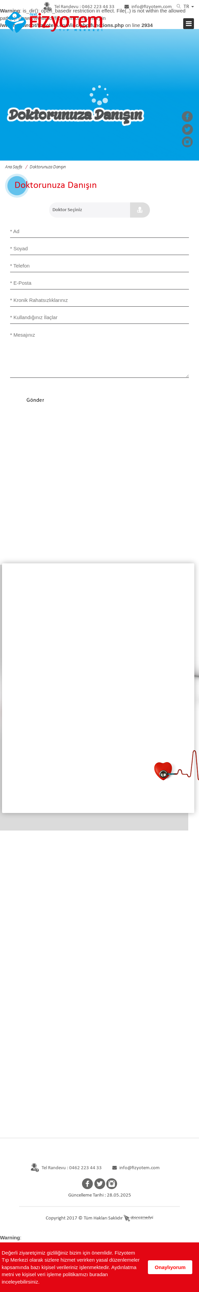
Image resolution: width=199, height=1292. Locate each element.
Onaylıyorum (170, 1267)
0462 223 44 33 (75, 6)
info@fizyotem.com (147, 6)
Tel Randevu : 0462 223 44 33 (63, 1168)
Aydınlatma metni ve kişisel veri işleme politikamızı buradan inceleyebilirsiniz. (69, 1274)
